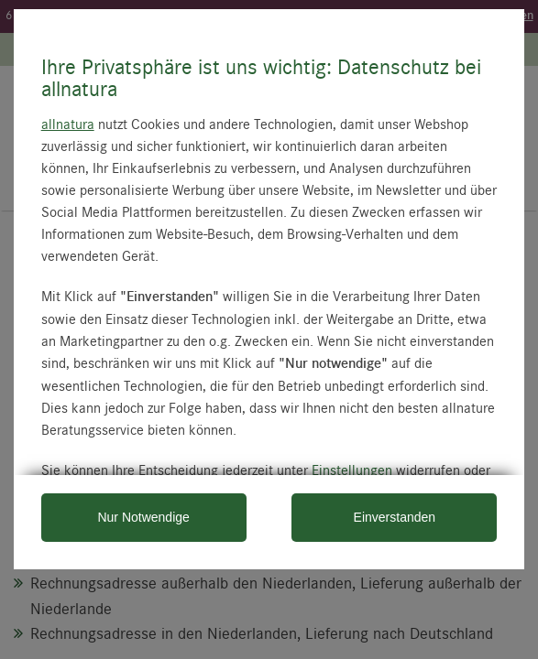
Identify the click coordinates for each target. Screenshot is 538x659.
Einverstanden (395, 517)
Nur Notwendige (143, 517)
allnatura (67, 123)
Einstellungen (352, 469)
